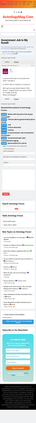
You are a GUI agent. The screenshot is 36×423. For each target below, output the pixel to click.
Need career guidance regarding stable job (16, 251)
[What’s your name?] (18, 351)
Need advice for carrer (17, 143)
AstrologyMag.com (18, 17)
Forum (4, 114)
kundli (28, 47)
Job (9, 125)
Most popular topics (9, 221)
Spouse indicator (9, 281)
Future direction (14, 127)
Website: (6, 162)
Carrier (11, 130)
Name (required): (8, 151)
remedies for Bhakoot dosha (12, 245)
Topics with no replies (10, 225)
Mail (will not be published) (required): (15, 157)
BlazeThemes (24, 407)
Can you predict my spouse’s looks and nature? (17, 259)
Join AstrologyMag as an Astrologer (14, 237)
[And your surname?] (18, 356)
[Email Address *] (18, 362)
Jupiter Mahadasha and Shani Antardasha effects (18, 294)
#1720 (32, 65)
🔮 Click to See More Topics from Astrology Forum (18, 321)
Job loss (6, 267)
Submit (6, 194)
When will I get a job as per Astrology (14, 273)
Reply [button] (17, 65)
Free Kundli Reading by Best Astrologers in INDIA (13, 47)
